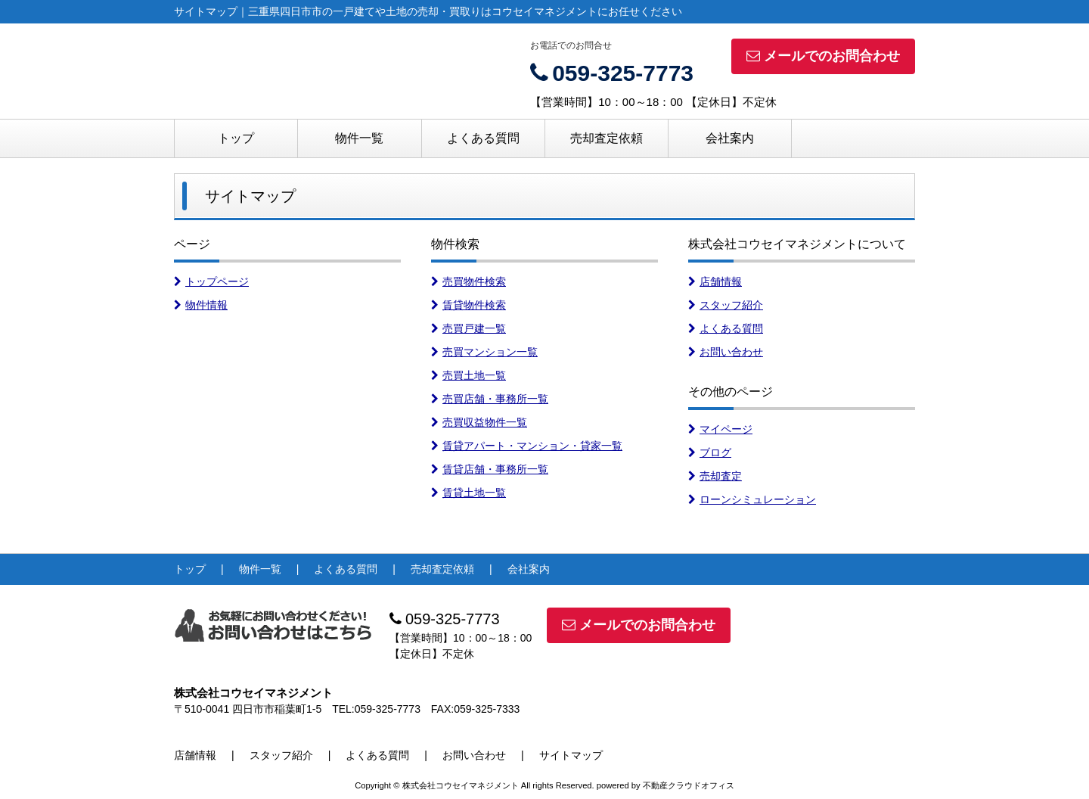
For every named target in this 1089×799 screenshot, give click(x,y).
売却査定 (715, 476)
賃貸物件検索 (468, 305)
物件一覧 (359, 138)
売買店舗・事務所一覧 (489, 399)
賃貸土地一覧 (468, 493)
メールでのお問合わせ (823, 56)
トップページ (211, 281)
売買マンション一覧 (484, 352)
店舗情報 (715, 281)
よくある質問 (483, 138)
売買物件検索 (468, 281)
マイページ (720, 429)
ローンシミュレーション (752, 499)
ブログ (709, 452)
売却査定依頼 (606, 138)
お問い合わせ (725, 352)
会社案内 (730, 138)
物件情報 (201, 305)
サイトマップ (571, 755)
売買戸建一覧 (468, 328)
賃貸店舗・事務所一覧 (489, 469)
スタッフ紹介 (725, 305)
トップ (236, 138)
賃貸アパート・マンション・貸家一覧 (526, 446)
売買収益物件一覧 (479, 422)
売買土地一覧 (468, 375)
